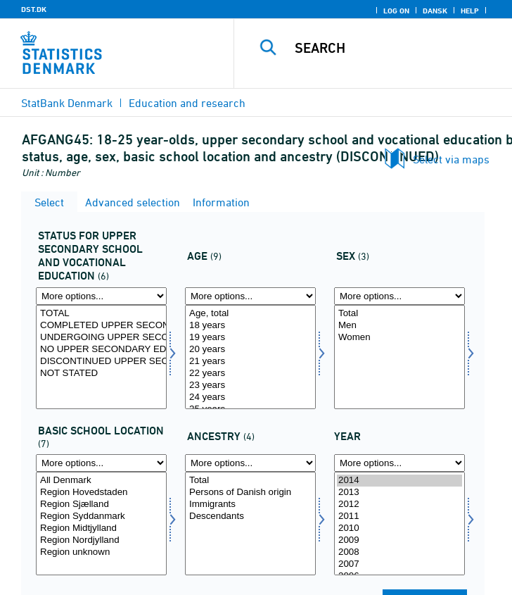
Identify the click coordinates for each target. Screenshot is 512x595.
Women (399, 338)
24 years (250, 397)
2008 (399, 552)
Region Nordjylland (101, 540)
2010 (399, 528)
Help (470, 10)
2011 (399, 516)
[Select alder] (250, 357)
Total (399, 314)
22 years (250, 374)
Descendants (250, 516)
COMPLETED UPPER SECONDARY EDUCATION (101, 326)
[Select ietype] (250, 524)
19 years (250, 338)
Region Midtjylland (101, 528)
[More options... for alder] (250, 296)
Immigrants (250, 505)
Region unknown (101, 552)
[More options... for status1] (101, 296)
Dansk (435, 10)
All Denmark (101, 481)
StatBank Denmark (67, 102)
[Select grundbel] (101, 524)
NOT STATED (101, 374)
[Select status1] (101, 357)
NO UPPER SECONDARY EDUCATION (101, 350)
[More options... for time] (399, 463)
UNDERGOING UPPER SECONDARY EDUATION (101, 338)
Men (399, 326)
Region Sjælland (101, 505)
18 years (250, 326)
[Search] (399, 48)
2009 (399, 540)
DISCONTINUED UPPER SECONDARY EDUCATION (101, 362)
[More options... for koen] (399, 296)
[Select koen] (399, 357)
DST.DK (33, 9)
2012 (399, 505)
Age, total (250, 314)
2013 (399, 493)
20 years (250, 350)
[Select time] (399, 524)
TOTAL (101, 314)
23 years (250, 386)
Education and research (187, 102)
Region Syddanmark (101, 516)
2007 (399, 564)
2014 (399, 481)
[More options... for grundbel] (101, 463)
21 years (250, 362)
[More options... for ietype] (250, 463)
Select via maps (451, 159)
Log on (396, 10)
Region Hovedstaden (101, 493)
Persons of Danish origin (250, 493)
